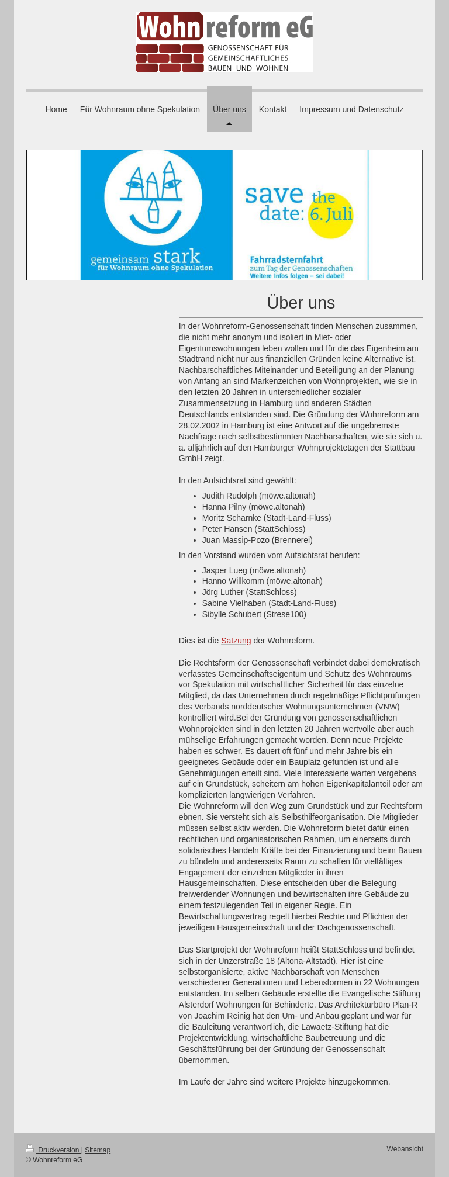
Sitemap (97, 1150)
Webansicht (405, 1149)
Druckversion (53, 1150)
